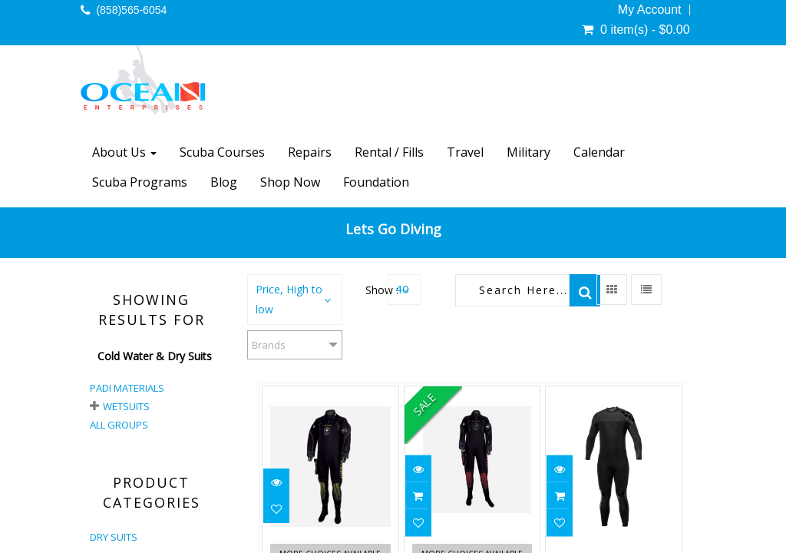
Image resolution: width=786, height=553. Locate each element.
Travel (465, 152)
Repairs (310, 152)
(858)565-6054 (131, 10)
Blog (223, 182)
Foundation (376, 182)
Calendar (599, 152)
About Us (124, 152)
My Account (650, 10)
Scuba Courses (222, 152)
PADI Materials (127, 388)
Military (528, 152)
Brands (269, 345)
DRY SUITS (113, 537)
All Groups (119, 425)
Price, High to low (289, 299)
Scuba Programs (139, 182)
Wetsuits (126, 406)
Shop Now (290, 182)
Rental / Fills (389, 152)
